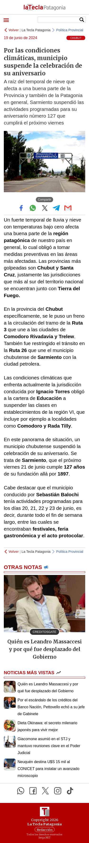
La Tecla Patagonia (36, 30)
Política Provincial (69, 30)
